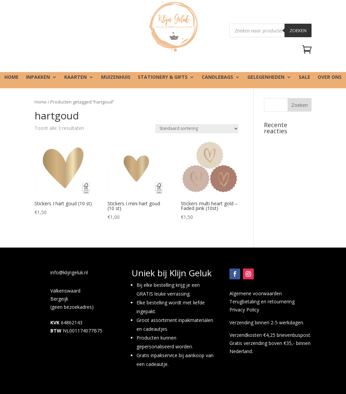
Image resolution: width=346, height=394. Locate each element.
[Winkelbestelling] (197, 128)
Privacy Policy (244, 309)
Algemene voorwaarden (255, 293)
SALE (304, 77)
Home (11, 77)
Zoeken (298, 30)
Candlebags (217, 77)
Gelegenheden (266, 77)
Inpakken (38, 77)
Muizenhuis (115, 77)
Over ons (330, 77)
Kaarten (75, 77)
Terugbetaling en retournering (262, 301)
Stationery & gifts (163, 77)
